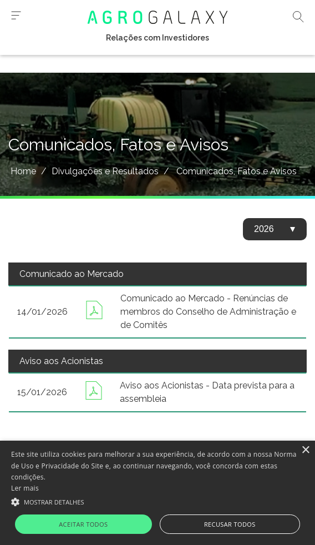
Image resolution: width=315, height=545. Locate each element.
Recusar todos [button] (230, 524)
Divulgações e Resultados (105, 171)
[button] (157, 501)
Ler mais (25, 488)
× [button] (305, 450)
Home (23, 171)
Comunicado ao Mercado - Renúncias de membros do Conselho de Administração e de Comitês (208, 311)
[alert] (157, 493)
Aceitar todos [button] (83, 524)
